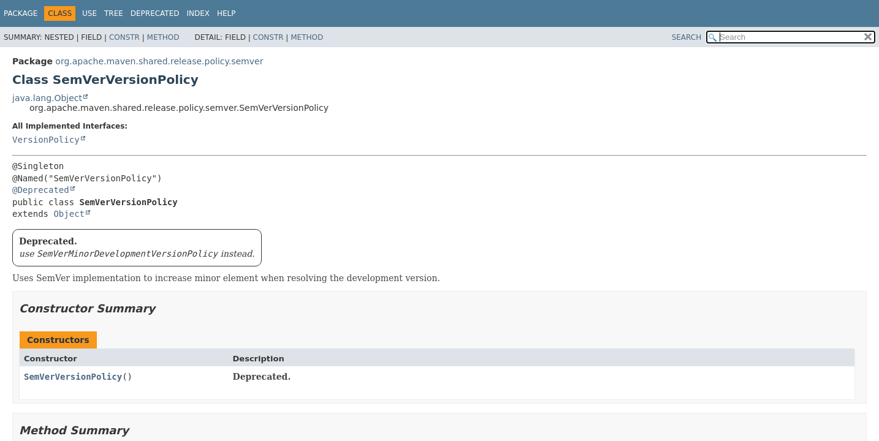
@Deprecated (40, 190)
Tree (113, 13)
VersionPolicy (46, 140)
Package (20, 13)
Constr (124, 37)
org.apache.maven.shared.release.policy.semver (159, 61)
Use (89, 13)
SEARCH (687, 37)
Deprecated (155, 13)
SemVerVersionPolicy (73, 377)
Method (163, 37)
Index (198, 13)
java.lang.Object (47, 98)
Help (226, 13)
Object (69, 214)
